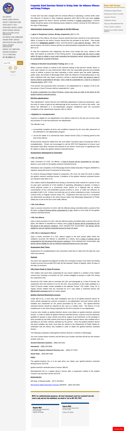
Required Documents (10, 52)
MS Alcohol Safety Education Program (45, 385)
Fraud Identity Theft (10, 25)
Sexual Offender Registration (8, 46)
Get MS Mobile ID (9, 57)
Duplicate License (110, 20)
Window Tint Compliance (11, 49)
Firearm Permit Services (11, 40)
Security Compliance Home (12, 22)
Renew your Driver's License (113, 14)
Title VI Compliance (9, 54)
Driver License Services (11, 19)
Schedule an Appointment (113, 11)
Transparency (13, 75)
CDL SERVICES (7, 17)
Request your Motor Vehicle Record (113, 30)
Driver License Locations (112, 27)
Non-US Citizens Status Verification (11, 33)
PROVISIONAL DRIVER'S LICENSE (12, 27)
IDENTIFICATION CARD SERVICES (13, 42)
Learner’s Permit (109, 17)
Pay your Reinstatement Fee (113, 24)
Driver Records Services (11, 30)
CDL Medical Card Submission (13, 37)
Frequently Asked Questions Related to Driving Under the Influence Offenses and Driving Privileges (65, 7)
